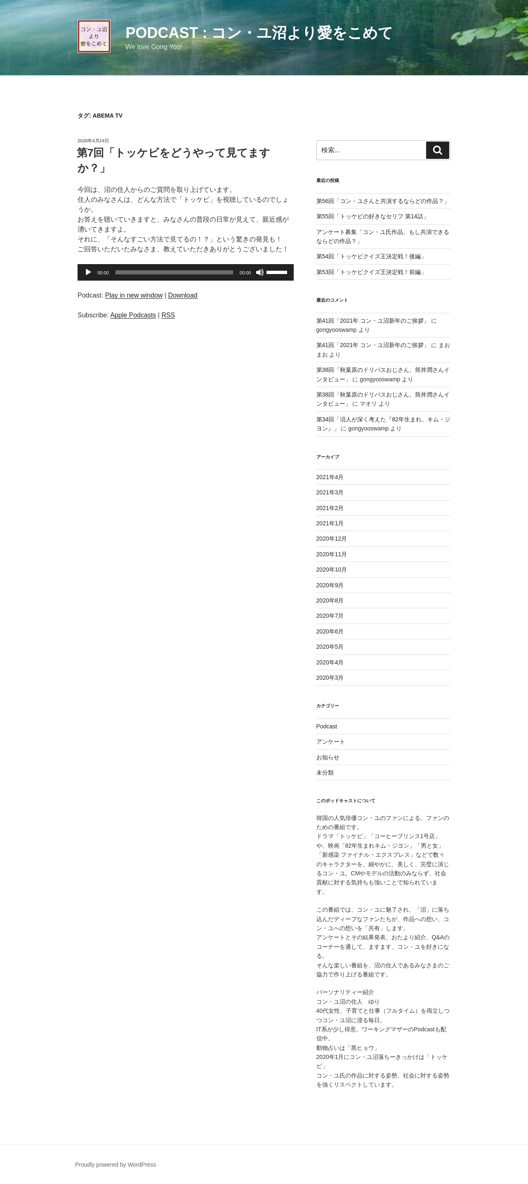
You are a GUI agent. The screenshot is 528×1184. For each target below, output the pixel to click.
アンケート (330, 741)
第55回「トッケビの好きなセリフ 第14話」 (372, 216)
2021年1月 (330, 523)
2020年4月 (330, 662)
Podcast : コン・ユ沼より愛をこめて (259, 32)
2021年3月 (330, 492)
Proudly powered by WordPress (115, 1164)
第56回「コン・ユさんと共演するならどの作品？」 (383, 201)
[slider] (174, 272)
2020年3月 (330, 677)
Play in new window (134, 295)
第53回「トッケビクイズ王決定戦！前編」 (371, 272)
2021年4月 (330, 477)
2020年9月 (330, 585)
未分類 (325, 772)
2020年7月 (330, 615)
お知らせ (327, 757)
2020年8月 (330, 600)
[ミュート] (260, 272)
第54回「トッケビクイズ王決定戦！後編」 (371, 256)
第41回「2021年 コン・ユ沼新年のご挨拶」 (373, 320)
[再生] (88, 272)
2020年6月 (330, 631)
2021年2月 (330, 508)
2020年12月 (331, 538)
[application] (186, 272)
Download (182, 295)
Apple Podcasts (133, 315)
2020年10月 (331, 569)
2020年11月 (331, 554)
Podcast (326, 726)
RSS (168, 315)
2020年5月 (330, 646)
